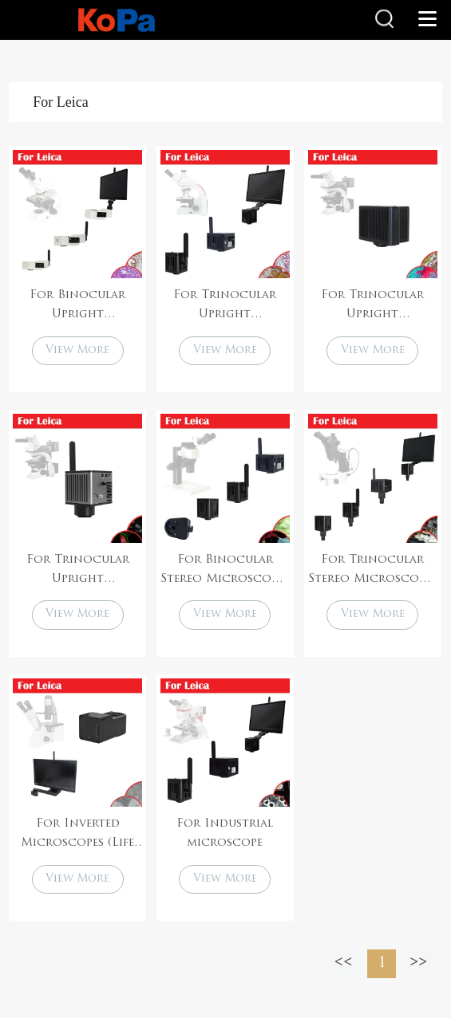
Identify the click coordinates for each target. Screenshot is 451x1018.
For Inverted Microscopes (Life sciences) (77, 835)
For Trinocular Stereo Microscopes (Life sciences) (372, 571)
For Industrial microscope (224, 833)
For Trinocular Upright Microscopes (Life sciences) (225, 306)
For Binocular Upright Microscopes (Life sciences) (77, 306)
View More (77, 350)
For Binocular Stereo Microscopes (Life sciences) (224, 571)
